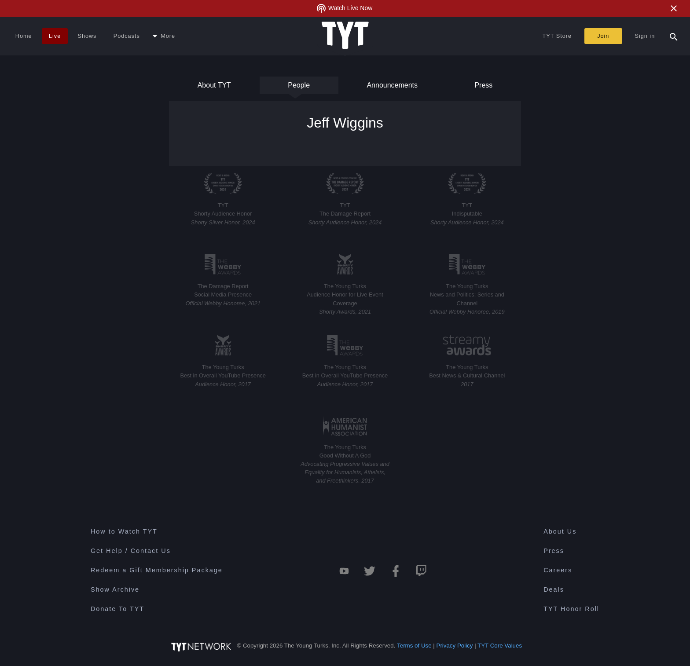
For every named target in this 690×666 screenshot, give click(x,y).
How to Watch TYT (124, 531)
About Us (559, 531)
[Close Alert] (673, 8)
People (299, 87)
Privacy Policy (455, 645)
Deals (553, 589)
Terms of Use (414, 645)
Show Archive (115, 589)
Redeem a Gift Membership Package (157, 570)
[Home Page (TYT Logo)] (345, 36)
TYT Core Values (499, 645)
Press (482, 87)
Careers (557, 570)
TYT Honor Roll (571, 608)
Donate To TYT (117, 608)
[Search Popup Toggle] (673, 36)
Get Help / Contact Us (131, 550)
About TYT (214, 87)
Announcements (392, 87)
